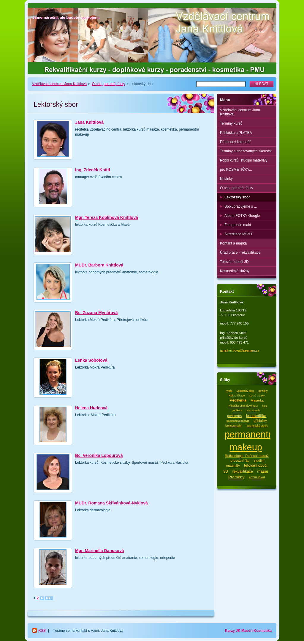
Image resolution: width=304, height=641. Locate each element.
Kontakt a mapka (233, 243)
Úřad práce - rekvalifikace (240, 252)
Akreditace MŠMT (238, 234)
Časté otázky (257, 395)
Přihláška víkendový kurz (243, 405)
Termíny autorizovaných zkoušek (246, 151)
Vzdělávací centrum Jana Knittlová (59, 84)
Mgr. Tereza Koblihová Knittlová (106, 217)
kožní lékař (257, 477)
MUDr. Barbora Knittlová (99, 265)
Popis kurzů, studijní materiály (243, 160)
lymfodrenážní (233, 425)
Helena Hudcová (91, 407)
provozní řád (240, 460)
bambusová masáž (238, 420)
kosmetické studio (257, 425)
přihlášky (260, 420)
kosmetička (256, 415)
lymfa (229, 390)
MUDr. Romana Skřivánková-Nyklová (111, 503)
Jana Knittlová (89, 122)
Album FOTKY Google (242, 216)
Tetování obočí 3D (234, 262)
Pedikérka (238, 400)
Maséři (247, 631)
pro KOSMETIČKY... (236, 169)
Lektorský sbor (237, 197)
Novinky (226, 179)
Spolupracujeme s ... (240, 206)
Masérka (257, 400)
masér (262, 471)
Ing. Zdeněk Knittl (92, 169)
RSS (42, 631)
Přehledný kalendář (235, 142)
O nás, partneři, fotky (108, 84)
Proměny (236, 477)
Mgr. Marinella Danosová (99, 550)
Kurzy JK (233, 631)
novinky (263, 390)
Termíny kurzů (231, 123)
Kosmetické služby (234, 271)
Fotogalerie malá (237, 225)
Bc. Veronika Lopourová (99, 455)
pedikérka (234, 416)
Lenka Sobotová (91, 360)
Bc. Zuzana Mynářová (96, 312)
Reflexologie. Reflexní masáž (247, 455)
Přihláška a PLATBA (236, 133)
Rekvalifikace (237, 395)
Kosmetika (263, 631)
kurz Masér (253, 410)
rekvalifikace (242, 471)
